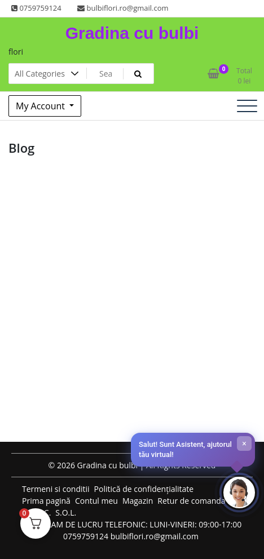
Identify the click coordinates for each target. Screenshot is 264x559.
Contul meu (96, 500)
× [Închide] (244, 443)
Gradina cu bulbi (132, 33)
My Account (41, 106)
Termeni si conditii (56, 488)
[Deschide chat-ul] (239, 492)
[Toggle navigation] (247, 105)
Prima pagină (46, 500)
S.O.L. (65, 512)
